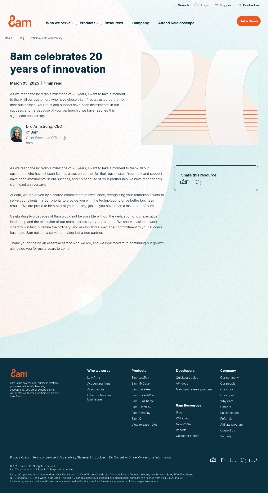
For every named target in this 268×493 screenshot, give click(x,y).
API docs (185, 383)
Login (201, 5)
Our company (229, 377)
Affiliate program (231, 424)
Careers (225, 407)
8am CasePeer (142, 389)
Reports (181, 430)
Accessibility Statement (75, 457)
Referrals (226, 418)
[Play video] (87, 299)
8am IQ (137, 418)
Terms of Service (44, 457)
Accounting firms (99, 383)
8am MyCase (141, 383)
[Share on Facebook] (183, 182)
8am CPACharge (143, 401)
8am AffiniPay (141, 412)
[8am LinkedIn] (243, 460)
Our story (226, 389)
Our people (228, 383)
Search (181, 5)
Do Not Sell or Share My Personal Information (140, 457)
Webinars (182, 418)
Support (223, 5)
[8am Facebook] (213, 460)
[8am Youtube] (253, 460)
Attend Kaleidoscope (176, 23)
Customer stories (187, 436)
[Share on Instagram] (193, 182)
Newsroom (183, 424)
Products (90, 23)
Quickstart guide (190, 377)
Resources (116, 23)
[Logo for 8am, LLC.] (35, 373)
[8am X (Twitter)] (223, 460)
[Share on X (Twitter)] (188, 182)
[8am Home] (23, 21)
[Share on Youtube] (203, 182)
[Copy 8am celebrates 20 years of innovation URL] (208, 182)
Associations (95, 389)
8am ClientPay (141, 407)
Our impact (227, 395)
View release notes (144, 424)
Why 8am (226, 401)
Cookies (100, 457)
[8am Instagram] (233, 460)
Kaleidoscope (229, 412)
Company (143, 23)
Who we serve (61, 23)
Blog (179, 412)
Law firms (94, 377)
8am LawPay (140, 377)
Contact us (249, 5)
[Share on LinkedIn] (198, 182)
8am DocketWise (143, 395)
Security (226, 436)
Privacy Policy (19, 457)
